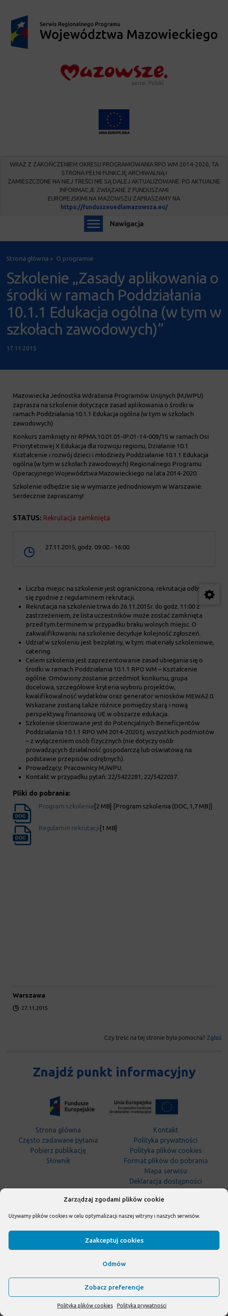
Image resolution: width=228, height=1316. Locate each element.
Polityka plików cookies (85, 1305)
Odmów (114, 1263)
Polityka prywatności (142, 1305)
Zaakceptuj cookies (114, 1240)
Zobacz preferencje (114, 1287)
